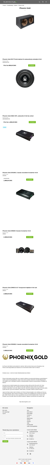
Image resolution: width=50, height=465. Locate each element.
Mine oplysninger (5, 411)
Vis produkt (31, 65)
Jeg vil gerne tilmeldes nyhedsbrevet (13, 438)
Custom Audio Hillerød (32, 441)
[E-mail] (12, 435)
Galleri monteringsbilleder (32, 426)
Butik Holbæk (29, 413)
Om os (28, 416)
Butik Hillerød (29, 411)
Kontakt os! (29, 415)
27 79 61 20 (31, 448)
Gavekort (29, 421)
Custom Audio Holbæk (32, 429)
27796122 (31, 436)
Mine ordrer (4, 410)
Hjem (28, 410)
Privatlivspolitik (30, 424)
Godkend (5, 441)
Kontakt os (31, 438)
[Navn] (12, 432)
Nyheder (28, 419)
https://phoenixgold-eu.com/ (25, 401)
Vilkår (28, 423)
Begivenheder (30, 418)
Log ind (3, 413)
